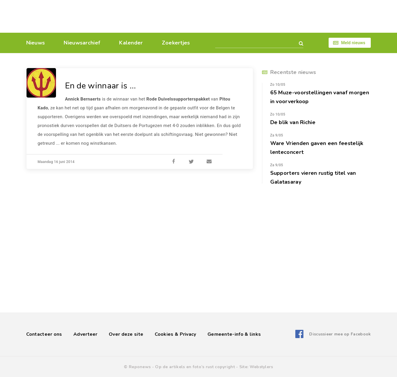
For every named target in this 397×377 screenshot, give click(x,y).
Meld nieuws (353, 42)
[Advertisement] (239, 16)
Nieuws (35, 42)
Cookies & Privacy (175, 334)
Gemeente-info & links (234, 334)
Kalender (131, 42)
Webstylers (261, 367)
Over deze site (126, 334)
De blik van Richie (292, 122)
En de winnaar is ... (100, 85)
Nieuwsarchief (82, 42)
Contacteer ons (44, 334)
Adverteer (85, 334)
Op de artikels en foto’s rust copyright (195, 367)
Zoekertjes (176, 42)
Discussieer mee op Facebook (340, 334)
